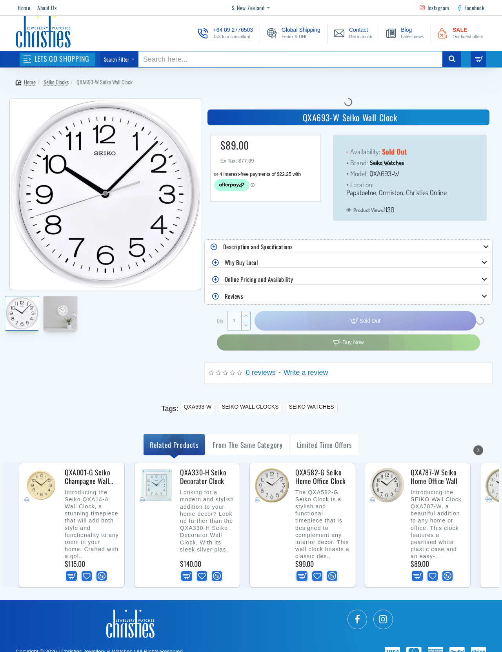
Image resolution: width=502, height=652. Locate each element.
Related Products (174, 445)
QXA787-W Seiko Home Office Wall (434, 477)
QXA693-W (197, 407)
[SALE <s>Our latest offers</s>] (460, 33)
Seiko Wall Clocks (250, 407)
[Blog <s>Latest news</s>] (405, 33)
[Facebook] (471, 8)
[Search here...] (451, 59)
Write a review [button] (306, 372)
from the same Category (247, 445)
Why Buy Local (241, 262)
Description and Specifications (258, 246)
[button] (203, 309)
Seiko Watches (387, 163)
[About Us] (46, 8)
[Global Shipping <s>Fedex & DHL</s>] (294, 33)
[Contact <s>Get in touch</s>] (353, 33)
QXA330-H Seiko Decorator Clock (203, 477)
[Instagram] (434, 8)
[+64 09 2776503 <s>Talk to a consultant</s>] (225, 33)
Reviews (234, 296)
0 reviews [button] (261, 372)
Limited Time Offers (324, 445)
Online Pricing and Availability (259, 279)
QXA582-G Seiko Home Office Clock (320, 477)
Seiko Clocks (56, 82)
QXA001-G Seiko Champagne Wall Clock (87, 477)
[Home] (24, 8)
